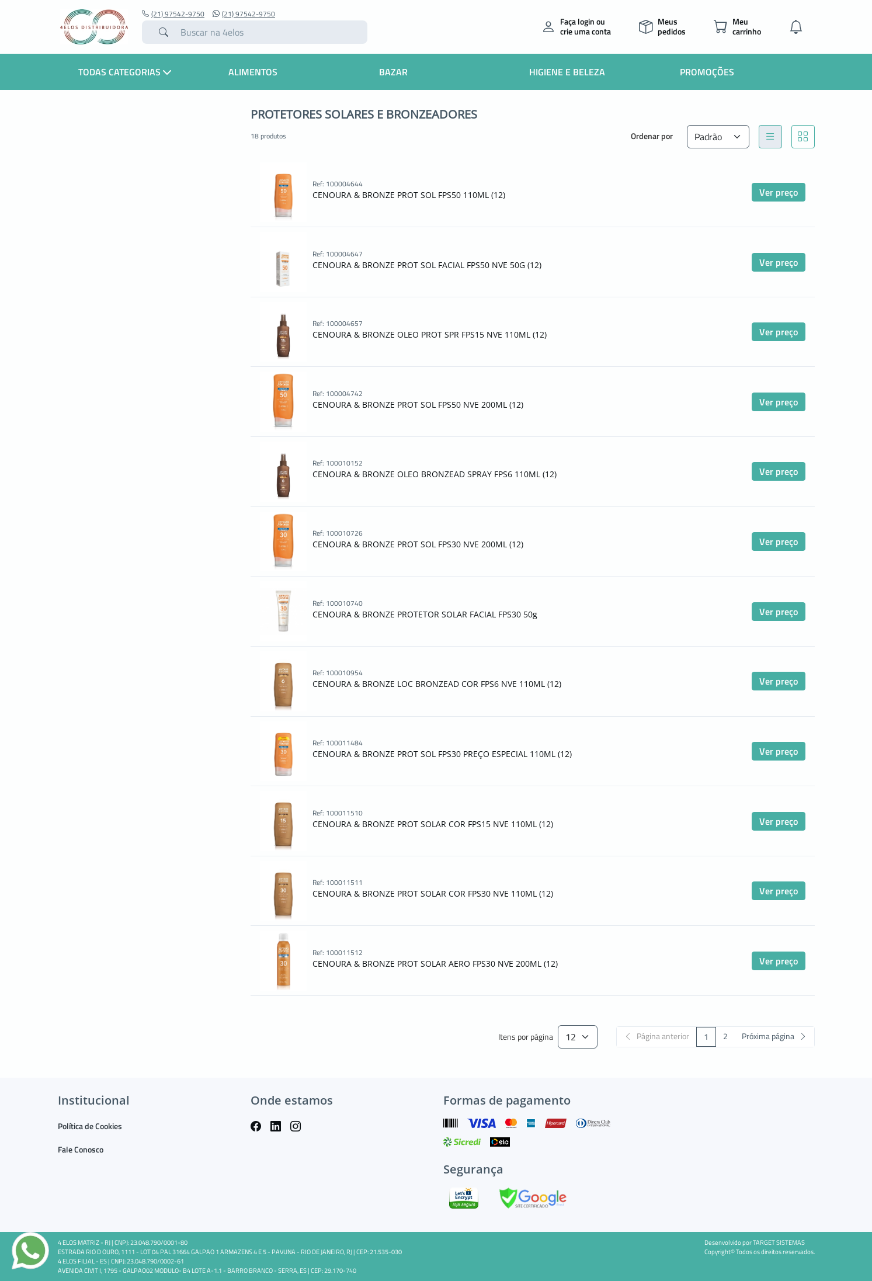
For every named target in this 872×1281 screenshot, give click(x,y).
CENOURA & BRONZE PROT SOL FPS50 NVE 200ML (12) (417, 404)
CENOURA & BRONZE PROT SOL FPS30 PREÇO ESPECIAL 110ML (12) (442, 753)
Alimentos (252, 72)
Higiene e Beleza (567, 72)
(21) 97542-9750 (173, 14)
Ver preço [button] (778, 192)
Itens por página (525, 1037)
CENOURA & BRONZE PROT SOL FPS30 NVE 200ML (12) (417, 544)
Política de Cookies (90, 1126)
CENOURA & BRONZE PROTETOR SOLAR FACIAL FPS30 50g (424, 614)
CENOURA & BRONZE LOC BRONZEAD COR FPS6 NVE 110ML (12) (436, 683)
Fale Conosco (80, 1149)
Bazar (393, 72)
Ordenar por (652, 136)
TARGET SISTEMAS (779, 1242)
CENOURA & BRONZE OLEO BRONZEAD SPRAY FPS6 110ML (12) (434, 474)
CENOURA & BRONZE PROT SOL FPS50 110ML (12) (408, 194)
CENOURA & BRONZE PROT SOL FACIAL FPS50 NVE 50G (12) (426, 264)
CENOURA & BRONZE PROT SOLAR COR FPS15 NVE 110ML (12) (432, 823)
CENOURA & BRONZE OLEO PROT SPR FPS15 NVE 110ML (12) (429, 334)
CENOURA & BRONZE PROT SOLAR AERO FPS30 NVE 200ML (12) (435, 963)
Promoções (707, 72)
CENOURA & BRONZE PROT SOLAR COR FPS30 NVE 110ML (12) (432, 893)
